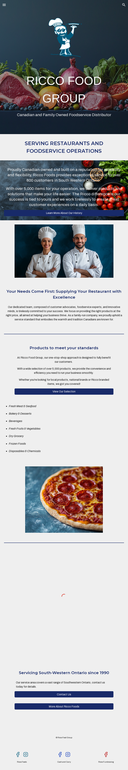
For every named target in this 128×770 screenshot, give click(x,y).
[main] (64, 89)
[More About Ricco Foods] (64, 706)
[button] (4, 5)
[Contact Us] (64, 694)
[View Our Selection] (64, 391)
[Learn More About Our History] (64, 213)
